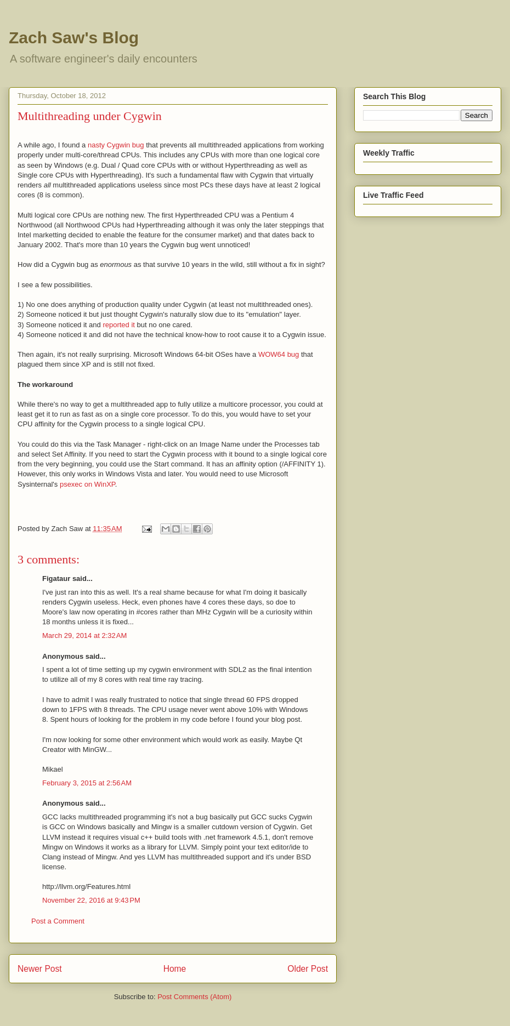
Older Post (307, 968)
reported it (119, 325)
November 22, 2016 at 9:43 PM (91, 900)
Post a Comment (57, 921)
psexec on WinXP (87, 484)
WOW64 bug (278, 354)
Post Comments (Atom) (194, 997)
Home (174, 968)
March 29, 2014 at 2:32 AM (84, 635)
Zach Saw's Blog (74, 38)
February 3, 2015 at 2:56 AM (87, 783)
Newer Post (40, 968)
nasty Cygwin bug (116, 145)
